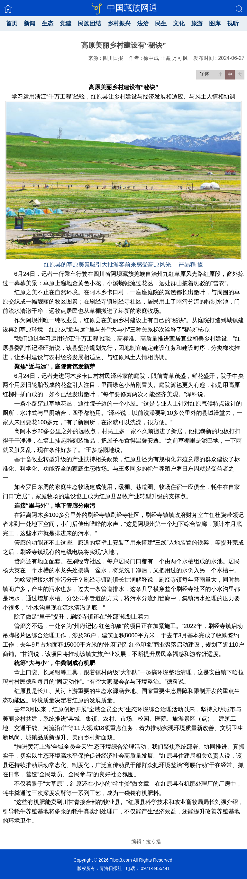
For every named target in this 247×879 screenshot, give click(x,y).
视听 (233, 23)
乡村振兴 (119, 23)
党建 (65, 23)
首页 (11, 23)
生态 (47, 23)
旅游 (197, 23)
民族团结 (89, 23)
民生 (161, 23)
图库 (215, 23)
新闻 (29, 23)
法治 (143, 23)
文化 (179, 23)
